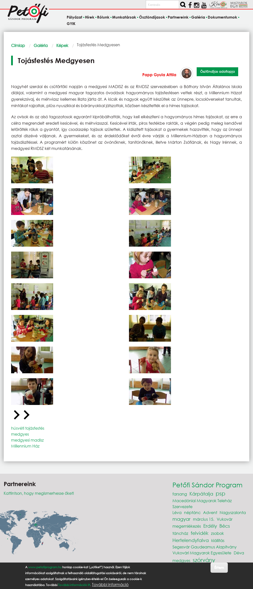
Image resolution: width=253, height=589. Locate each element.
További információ (110, 585)
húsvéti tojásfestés (27, 428)
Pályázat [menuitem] (74, 17)
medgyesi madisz (27, 440)
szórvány (204, 560)
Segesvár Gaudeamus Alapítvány (204, 546)
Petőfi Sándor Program (207, 485)
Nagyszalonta (233, 512)
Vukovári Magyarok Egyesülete (201, 552)
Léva (177, 512)
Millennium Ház (25, 445)
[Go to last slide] (16, 415)
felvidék (200, 533)
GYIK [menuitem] (71, 23)
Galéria (41, 45)
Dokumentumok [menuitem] (222, 17)
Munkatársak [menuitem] (124, 17)
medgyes (20, 434)
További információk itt (74, 585)
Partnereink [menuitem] (178, 17)
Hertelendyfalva (190, 540)
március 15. (203, 519)
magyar (181, 519)
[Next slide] (26, 415)
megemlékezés (186, 526)
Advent (210, 512)
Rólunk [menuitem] (103, 17)
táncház (180, 533)
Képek (62, 45)
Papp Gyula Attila (159, 74)
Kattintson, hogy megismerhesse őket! (39, 493)
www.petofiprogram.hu (45, 567)
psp (220, 493)
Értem (219, 567)
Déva (239, 552)
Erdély (210, 526)
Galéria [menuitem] (198, 17)
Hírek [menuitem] (89, 17)
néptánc (192, 512)
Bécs (224, 526)
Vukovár (224, 519)
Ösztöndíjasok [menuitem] (152, 17)
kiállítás (217, 540)
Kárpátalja (201, 493)
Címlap (18, 45)
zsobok (217, 533)
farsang (179, 493)
